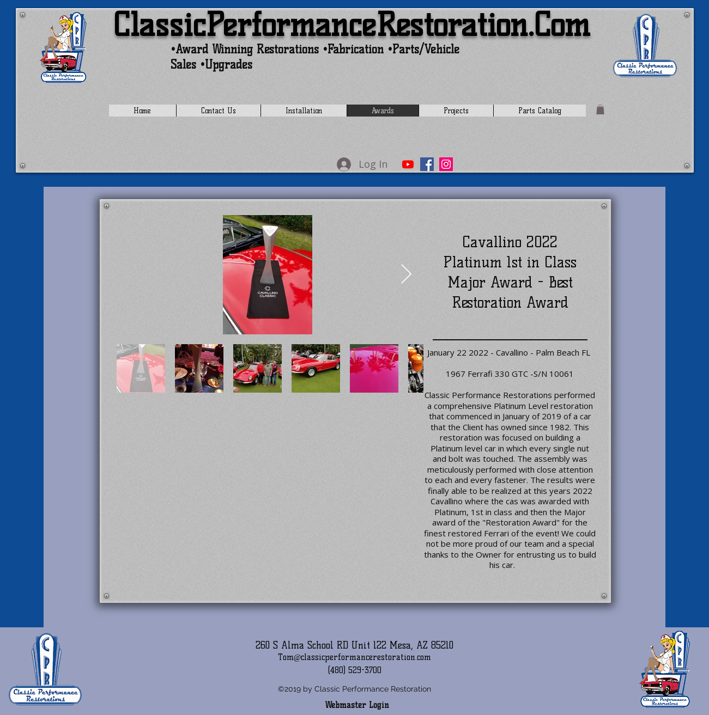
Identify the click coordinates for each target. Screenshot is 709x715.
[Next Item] (406, 274)
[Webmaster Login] (357, 705)
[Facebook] (427, 164)
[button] (600, 109)
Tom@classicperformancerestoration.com (355, 657)
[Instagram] (446, 164)
